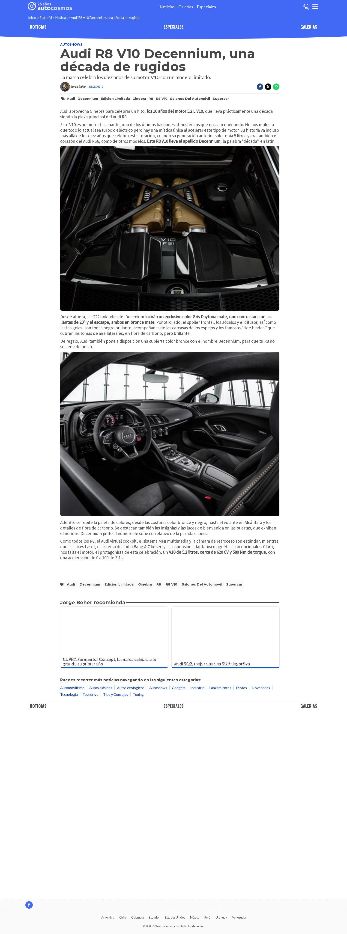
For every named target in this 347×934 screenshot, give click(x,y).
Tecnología (69, 877)
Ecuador (154, 917)
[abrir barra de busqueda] (306, 6)
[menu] (315, 7)
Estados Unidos (175, 917)
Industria (197, 871)
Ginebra (139, 117)
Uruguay (221, 917)
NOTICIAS (38, 27)
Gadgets (178, 871)
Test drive (90, 877)
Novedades (261, 871)
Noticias (167, 6)
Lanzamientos (220, 871)
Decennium (88, 117)
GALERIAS (308, 27)
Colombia (137, 917)
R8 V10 (162, 117)
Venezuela (239, 917)
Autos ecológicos (130, 871)
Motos (241, 871)
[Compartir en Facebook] (260, 105)
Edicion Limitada (115, 117)
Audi (71, 117)
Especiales (206, 6)
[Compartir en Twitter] (268, 105)
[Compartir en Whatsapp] (276, 105)
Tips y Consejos (115, 877)
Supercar (221, 117)
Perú (207, 917)
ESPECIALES (173, 27)
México (194, 917)
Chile (122, 917)
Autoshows (71, 63)
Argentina (107, 917)
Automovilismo (72, 871)
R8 (151, 117)
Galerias (185, 6)
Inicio (32, 18)
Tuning (138, 877)
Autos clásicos (100, 871)
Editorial (46, 18)
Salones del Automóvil (190, 117)
